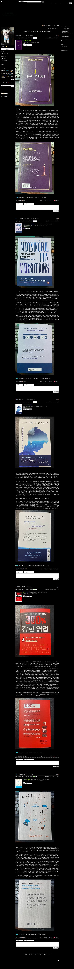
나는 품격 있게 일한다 (22, 35)
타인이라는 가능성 (21, 774)
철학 (41, 934)
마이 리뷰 (5, 60)
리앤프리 (45, 197)
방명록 (2, 64)
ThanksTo (56, 200)
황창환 (25, 753)
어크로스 (32, 934)
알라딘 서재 (5, 1)
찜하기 (50, 200)
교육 (4, 72)
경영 (7, 70)
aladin (7, 96)
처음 (24, 31)
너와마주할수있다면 (22, 565)
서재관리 (54, 3)
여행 (38, 934)
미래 (4, 73)
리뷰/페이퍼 (3, 56)
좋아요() (25, 200)
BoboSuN (47, 37)
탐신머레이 (29, 565)
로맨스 (37, 565)
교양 (2, 72)
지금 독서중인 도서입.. (67, 46)
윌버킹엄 (28, 934)
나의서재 (42, 3)
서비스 (41, 197)
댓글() (57, 35)
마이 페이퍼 (5, 58)
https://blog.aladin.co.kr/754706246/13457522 (24, 589)
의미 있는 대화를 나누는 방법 (24, 218)
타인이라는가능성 (21, 934)
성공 (8, 74)
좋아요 (40, 200)
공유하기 (45, 200)
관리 (40, 753)
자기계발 (5, 76)
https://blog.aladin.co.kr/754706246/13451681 (24, 776)
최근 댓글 (63, 44)
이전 (28, 31)
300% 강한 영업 (21, 586)
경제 (9, 70)
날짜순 (56, 28)
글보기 (44, 25)
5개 (53, 28)
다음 (45, 31)
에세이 (10, 74)
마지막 (49, 31)
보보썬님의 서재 (7, 13)
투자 (4, 77)
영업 (38, 753)
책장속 (28, 197)
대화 (46, 378)
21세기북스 (3, 70)
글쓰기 (58, 3)
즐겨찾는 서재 (64, 3)
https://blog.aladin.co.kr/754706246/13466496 (24, 37)
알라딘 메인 (15, 1)
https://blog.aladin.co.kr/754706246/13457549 (24, 401)
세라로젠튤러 (32, 378)
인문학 (35, 934)
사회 (3, 74)
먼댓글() (21, 200)
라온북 (7, 72)
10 (43, 31)
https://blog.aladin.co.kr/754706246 (9, 15)
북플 (10, 1)
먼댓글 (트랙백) (64, 50)
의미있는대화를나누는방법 (23, 378)
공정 (42, 753)
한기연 (31, 197)
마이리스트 (5, 53)
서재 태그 (3, 68)
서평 (5, 74)
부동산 (6, 73)
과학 (12, 70)
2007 (7, 82)
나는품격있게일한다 (22, 197)
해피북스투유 (42, 565)
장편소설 (10, 76)
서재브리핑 (48, 3)
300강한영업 (20, 753)
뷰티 (38, 197)
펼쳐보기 (50, 28)
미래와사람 (38, 378)
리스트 (2, 51)
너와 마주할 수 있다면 (22, 399)
